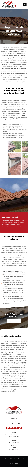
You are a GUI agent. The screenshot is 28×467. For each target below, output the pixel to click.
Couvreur (14, 440)
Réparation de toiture (14, 442)
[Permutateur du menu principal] (25, 4)
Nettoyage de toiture (14, 444)
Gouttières (14, 445)
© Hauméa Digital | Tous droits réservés (14, 459)
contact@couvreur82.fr (14, 424)
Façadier (14, 447)
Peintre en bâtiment (14, 449)
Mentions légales (14, 463)
